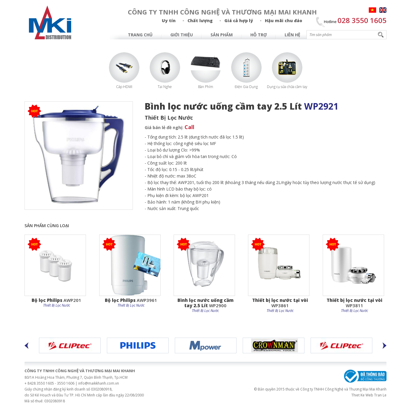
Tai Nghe (165, 86)
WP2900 (205, 302)
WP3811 (354, 302)
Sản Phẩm (222, 35)
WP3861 (280, 302)
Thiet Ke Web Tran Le (368, 395)
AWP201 (56, 300)
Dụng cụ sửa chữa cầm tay (287, 86)
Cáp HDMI (124, 86)
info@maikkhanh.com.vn (98, 383)
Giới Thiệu (181, 35)
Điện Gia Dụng (246, 86)
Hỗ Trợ (258, 35)
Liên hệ (292, 35)
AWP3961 (131, 300)
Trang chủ (140, 35)
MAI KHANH (50, 22)
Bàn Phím (205, 86)
